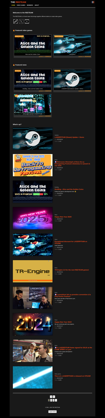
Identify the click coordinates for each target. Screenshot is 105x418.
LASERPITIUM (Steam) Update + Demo (69, 137)
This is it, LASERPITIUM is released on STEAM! (73, 376)
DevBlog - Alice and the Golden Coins (69, 189)
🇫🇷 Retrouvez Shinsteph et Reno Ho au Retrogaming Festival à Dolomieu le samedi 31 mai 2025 (72, 164)
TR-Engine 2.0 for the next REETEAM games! (72, 270)
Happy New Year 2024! (63, 322)
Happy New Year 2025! (63, 217)
